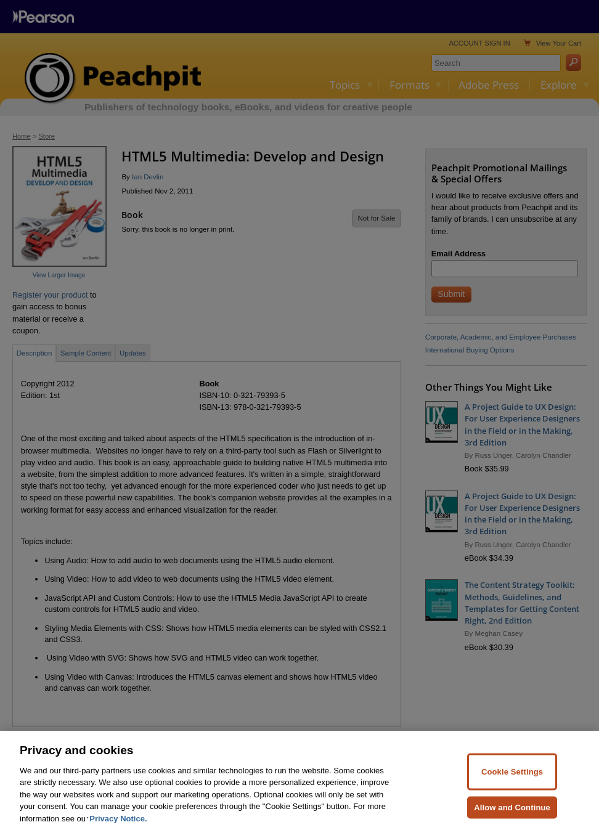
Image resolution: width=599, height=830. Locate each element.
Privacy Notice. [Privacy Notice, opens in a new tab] (118, 823)
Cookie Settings (512, 777)
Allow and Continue (512, 812)
